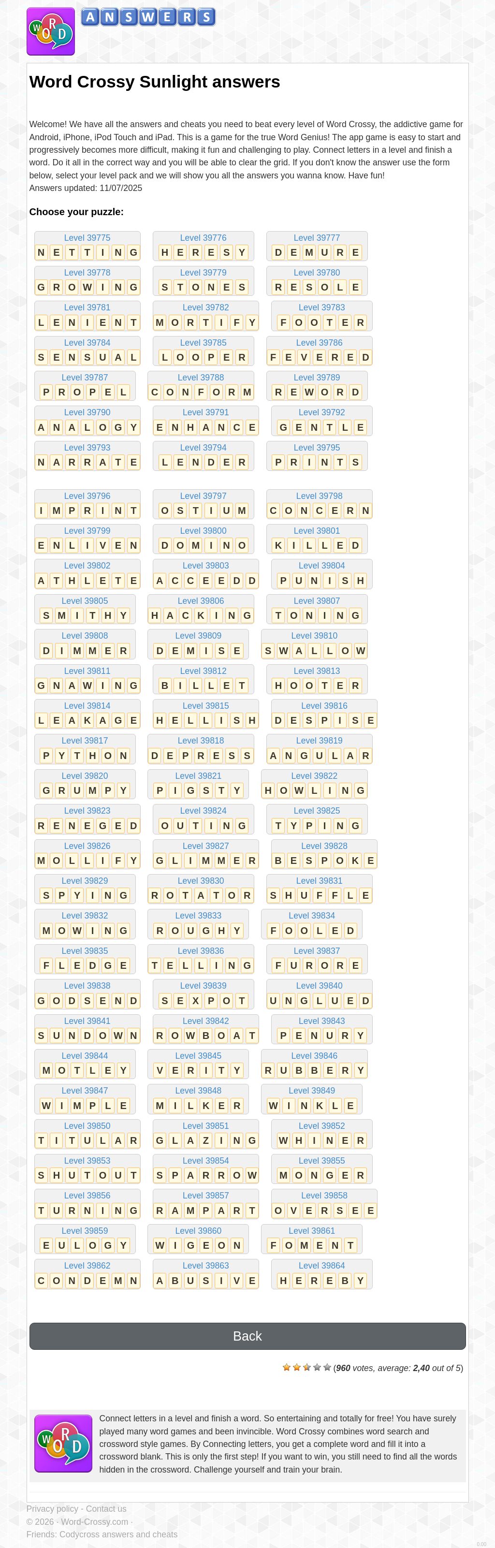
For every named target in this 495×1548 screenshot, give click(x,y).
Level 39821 (198, 785)
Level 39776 (203, 247)
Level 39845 (198, 1065)
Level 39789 (317, 386)
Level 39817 (85, 749)
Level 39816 (324, 715)
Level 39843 (322, 1030)
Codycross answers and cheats (118, 1534)
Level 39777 (317, 247)
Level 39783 (322, 316)
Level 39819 (319, 749)
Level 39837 (317, 960)
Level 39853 (87, 1169)
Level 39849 (312, 1099)
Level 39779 (203, 281)
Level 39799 (87, 540)
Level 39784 (87, 351)
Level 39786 (319, 351)
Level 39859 (85, 1240)
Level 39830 (200, 890)
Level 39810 (314, 644)
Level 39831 (319, 890)
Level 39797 (203, 505)
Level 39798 (319, 505)
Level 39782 (206, 316)
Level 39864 (322, 1274)
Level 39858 (324, 1204)
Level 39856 (87, 1204)
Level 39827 (206, 855)
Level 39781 (87, 316)
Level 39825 (317, 819)
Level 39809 (198, 644)
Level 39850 (87, 1135)
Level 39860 (198, 1240)
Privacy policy (53, 1509)
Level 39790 (87, 421)
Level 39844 (85, 1065)
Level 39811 (87, 680)
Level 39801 (317, 540)
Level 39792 (322, 421)
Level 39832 (85, 924)
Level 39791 (206, 421)
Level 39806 (200, 610)
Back (247, 1336)
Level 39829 (85, 890)
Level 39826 (87, 855)
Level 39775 (87, 247)
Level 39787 (85, 386)
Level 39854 (206, 1169)
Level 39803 (206, 574)
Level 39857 (206, 1204)
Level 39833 (198, 924)
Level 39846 (314, 1065)
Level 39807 (317, 610)
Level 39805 (85, 610)
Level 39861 (312, 1240)
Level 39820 (85, 785)
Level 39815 (206, 715)
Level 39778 (87, 281)
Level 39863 (206, 1274)
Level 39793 (87, 456)
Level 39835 (85, 960)
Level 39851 (206, 1135)
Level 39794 (203, 456)
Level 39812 (203, 680)
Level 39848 (198, 1099)
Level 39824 (203, 819)
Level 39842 (206, 1030)
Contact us (106, 1509)
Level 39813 (317, 680)
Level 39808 (85, 644)
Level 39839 (203, 994)
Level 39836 (200, 960)
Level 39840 (319, 994)
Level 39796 (87, 505)
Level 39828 (324, 855)
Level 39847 (85, 1099)
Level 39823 (87, 819)
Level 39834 (312, 924)
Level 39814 (87, 715)
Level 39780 (317, 281)
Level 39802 (87, 574)
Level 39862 (87, 1274)
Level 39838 (87, 994)
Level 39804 (322, 574)
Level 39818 (200, 749)
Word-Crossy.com (94, 1522)
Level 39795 (317, 456)
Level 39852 (322, 1135)
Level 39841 (87, 1030)
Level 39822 (314, 785)
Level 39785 (203, 351)
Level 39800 (203, 540)
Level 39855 (322, 1169)
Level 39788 (200, 386)
